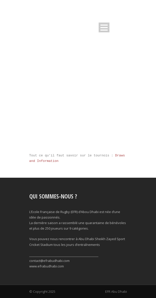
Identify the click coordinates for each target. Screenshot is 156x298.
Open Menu (104, 27)
